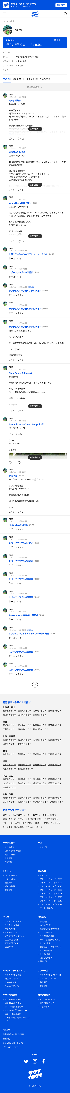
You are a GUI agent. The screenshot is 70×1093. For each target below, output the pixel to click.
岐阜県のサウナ (9, 754)
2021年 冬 (9, 947)
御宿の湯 (13, 475)
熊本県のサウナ (54, 797)
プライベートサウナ (34, 827)
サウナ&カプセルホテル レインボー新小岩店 (29, 633)
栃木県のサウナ (24, 725)
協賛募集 (8, 890)
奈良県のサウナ (9, 768)
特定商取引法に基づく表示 (13, 1034)
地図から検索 (10, 854)
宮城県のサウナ (54, 710)
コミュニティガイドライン (13, 1043)
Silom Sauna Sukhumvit (21, 372)
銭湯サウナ (7, 818)
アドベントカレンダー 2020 (51, 897)
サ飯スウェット (11, 932)
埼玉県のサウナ (54, 725)
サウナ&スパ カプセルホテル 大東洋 (25, 290)
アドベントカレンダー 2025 (51, 879)
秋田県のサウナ (9, 714)
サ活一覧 (43, 847)
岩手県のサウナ (39, 710)
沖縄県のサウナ (56, 801)
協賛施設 (43, 982)
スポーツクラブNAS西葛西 (21, 272)
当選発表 (8, 882)
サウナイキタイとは (13, 975)
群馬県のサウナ (39, 725)
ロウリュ (6, 814)
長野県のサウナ (24, 743)
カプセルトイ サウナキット (50, 947)
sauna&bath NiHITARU (20, 202)
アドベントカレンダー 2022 (51, 890)
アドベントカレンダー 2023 (51, 886)
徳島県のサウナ (24, 783)
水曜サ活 (31, 287)
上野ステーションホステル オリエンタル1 (28, 254)
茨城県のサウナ (9, 725)
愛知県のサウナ (39, 754)
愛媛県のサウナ (54, 783)
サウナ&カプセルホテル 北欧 (27, 57)
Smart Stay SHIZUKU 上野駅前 (23, 615)
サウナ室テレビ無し (34, 818)
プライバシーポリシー (11, 1047)
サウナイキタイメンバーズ (50, 975)
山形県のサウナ (24, 714)
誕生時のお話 (10, 978)
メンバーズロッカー (48, 978)
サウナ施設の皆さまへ (14, 999)
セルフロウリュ (19, 814)
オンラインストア (12, 921)
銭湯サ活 (43, 961)
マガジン (43, 875)
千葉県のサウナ (9, 729)
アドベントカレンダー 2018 (51, 904)
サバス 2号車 (45, 943)
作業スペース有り (41, 823)
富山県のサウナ (24, 739)
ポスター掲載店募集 (13, 1006)
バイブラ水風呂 (51, 818)
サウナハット (10, 928)
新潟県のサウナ (9, 739)
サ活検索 (8, 858)
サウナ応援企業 (46, 950)
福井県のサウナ (54, 739)
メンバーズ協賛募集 (13, 1014)
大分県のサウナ (9, 801)
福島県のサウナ (39, 714)
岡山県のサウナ (39, 779)
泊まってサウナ (46, 958)
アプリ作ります (46, 932)
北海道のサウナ (9, 710)
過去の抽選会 (10, 886)
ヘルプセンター (46, 999)
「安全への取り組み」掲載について (18, 1019)
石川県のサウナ (39, 739)
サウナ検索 (9, 847)
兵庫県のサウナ (54, 764)
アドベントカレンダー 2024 (51, 882)
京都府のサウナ (24, 764)
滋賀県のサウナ (9, 764)
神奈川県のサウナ (40, 729)
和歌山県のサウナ (25, 768)
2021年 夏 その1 (11, 939)
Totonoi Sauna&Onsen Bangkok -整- (26, 424)
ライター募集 (45, 908)
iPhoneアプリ (10, 982)
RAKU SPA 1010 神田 (18, 524)
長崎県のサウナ (39, 797)
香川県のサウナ (39, 783)
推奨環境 (6, 1030)
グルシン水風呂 (49, 814)
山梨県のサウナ (9, 743)
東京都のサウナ (24, 729)
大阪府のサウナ (39, 764)
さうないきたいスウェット (15, 936)
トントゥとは (10, 879)
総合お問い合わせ (47, 1003)
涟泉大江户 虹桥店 (17, 151)
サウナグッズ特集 (12, 925)
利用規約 (6, 1038)
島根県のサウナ (24, 779)
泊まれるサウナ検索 (13, 851)
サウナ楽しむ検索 (47, 936)
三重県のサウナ (54, 754)
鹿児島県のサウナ (40, 801)
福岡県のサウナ (9, 797)
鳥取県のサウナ (9, 779)
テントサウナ (56, 823)
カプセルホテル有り (23, 823)
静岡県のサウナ (24, 754)
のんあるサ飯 (45, 925)
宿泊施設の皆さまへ (13, 1003)
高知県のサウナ (9, 787)
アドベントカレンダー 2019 (51, 900)
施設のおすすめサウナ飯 (49, 928)
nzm (18, 29)
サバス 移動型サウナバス (50, 939)
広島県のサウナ (54, 779)
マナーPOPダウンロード (14, 1010)
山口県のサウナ (9, 783)
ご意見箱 (43, 1006)
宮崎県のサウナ (24, 801)
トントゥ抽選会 (11, 875)
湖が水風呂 (19, 827)
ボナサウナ (19, 818)
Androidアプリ (11, 986)
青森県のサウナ (24, 710)
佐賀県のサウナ (24, 797)
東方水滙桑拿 (15, 100)
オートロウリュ (34, 814)
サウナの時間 (45, 954)
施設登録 (8, 862)
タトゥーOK (8, 823)
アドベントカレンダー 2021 (51, 893)
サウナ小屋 (7, 827)
